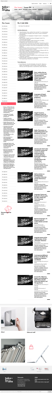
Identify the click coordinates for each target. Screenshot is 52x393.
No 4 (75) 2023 (4, 28)
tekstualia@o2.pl (21, 384)
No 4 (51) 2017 (4, 90)
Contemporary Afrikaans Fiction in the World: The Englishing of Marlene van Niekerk (9, 160)
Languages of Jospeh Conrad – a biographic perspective (8, 115)
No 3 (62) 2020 (4, 60)
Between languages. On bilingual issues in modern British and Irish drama (8, 151)
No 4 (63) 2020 (4, 58)
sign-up (44, 3)
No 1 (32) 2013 (4, 198)
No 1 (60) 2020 (4, 66)
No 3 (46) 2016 (4, 103)
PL (48, 3)
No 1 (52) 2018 (4, 87)
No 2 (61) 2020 (4, 63)
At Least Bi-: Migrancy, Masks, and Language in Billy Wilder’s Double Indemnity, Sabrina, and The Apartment (9, 166)
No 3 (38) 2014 (4, 187)
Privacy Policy (19, 391)
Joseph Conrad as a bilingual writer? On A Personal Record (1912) (9, 119)
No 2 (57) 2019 (4, 74)
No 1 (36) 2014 (4, 193)
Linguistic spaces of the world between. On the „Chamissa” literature (9, 156)
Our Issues (18, 7)
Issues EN (27, 7)
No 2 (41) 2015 (4, 182)
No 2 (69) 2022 (4, 42)
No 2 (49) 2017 (4, 95)
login (40, 3)
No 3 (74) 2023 (4, 31)
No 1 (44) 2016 (4, 174)
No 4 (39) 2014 (4, 185)
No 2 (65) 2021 (4, 52)
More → (40, 391)
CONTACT (40, 9)
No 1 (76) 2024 (4, 26)
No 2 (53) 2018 (4, 84)
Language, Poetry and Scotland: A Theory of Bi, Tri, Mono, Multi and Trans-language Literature (9, 145)
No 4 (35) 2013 (4, 195)
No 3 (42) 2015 (4, 179)
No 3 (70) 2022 (4, 39)
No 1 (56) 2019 (4, 76)
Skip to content (4, 1)
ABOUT (20, 9)
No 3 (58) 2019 (4, 71)
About (3, 333)
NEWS (29, 9)
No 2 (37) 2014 (4, 190)
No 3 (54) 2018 (4, 82)
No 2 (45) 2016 (4, 171)
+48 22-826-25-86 (21, 385)
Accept (49, 391)
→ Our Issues (20, 26)
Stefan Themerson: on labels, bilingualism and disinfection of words (9, 123)
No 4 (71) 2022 (4, 36)
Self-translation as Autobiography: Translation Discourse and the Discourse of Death (8, 139)
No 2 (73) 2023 (4, 34)
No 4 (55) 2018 (4, 79)
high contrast (35, 3)
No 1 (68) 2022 (4, 44)
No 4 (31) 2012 (4, 201)
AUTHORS (25, 9)
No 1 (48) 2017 (4, 98)
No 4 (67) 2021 (4, 47)
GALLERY (34, 9)
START (16, 9)
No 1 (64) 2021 (4, 55)
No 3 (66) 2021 (4, 50)
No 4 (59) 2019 (4, 68)
